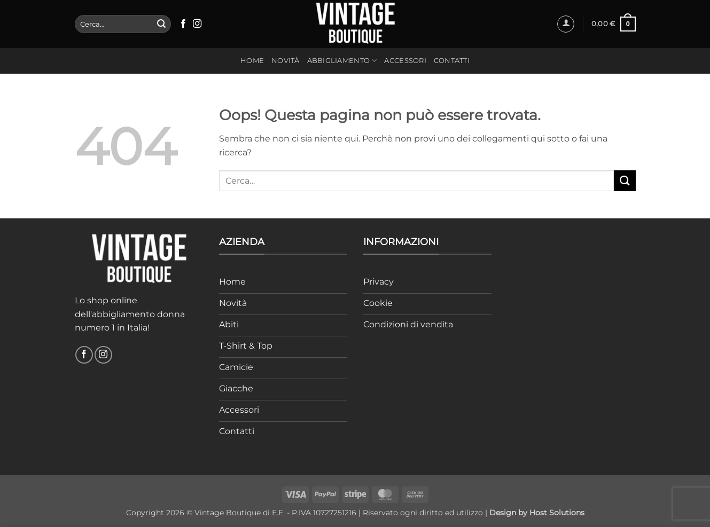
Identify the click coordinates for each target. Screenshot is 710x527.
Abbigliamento (342, 61)
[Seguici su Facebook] (183, 24)
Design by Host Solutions (536, 512)
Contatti (452, 61)
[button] (565, 24)
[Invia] (161, 24)
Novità (285, 61)
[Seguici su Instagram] (197, 24)
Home (252, 61)
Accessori (405, 61)
